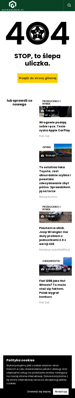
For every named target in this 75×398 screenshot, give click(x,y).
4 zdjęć (48, 269)
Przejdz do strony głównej (37, 78)
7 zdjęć (48, 110)
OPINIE (46, 147)
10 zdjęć (48, 155)
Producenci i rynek (51, 102)
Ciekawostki (51, 261)
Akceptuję (61, 391)
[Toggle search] (69, 5)
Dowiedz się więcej (39, 391)
